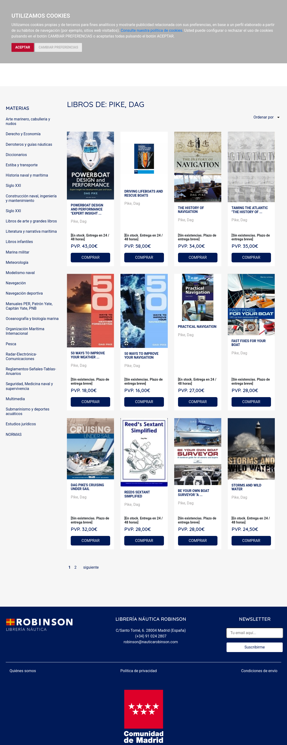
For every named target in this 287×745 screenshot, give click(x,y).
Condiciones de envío (259, 671)
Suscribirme (254, 647)
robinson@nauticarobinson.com (151, 642)
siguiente (91, 567)
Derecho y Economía (23, 134)
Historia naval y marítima (27, 175)
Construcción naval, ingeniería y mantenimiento (31, 198)
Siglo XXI (13, 185)
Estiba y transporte (22, 165)
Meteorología (17, 262)
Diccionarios (16, 154)
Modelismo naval (20, 272)
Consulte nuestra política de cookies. (152, 30)
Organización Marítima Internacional (25, 331)
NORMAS (14, 434)
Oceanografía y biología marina (32, 318)
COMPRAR (90, 257)
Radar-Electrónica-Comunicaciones (21, 356)
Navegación (16, 283)
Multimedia (15, 399)
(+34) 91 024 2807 (151, 636)
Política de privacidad (138, 671)
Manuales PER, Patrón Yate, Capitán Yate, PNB (29, 306)
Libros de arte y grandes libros (31, 221)
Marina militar (17, 252)
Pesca (11, 344)
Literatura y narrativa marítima (31, 231)
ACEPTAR (22, 47)
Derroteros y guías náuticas (29, 144)
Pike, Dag (79, 221)
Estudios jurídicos (21, 424)
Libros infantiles (19, 241)
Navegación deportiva (24, 293)
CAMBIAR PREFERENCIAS (58, 47)
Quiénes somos (23, 671)
